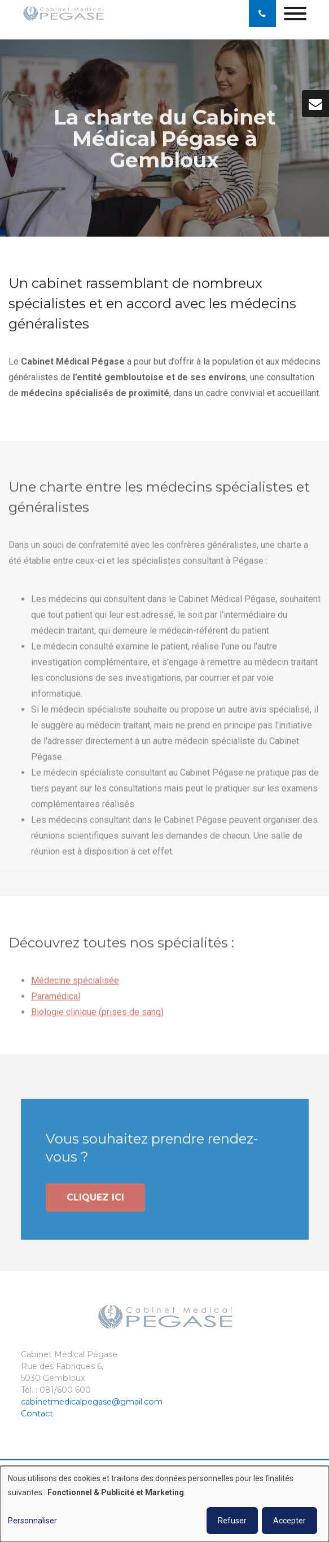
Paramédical (55, 999)
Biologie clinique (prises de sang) (97, 1015)
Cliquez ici (95, 1200)
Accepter (289, 1520)
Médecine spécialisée (75, 983)
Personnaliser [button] (32, 1520)
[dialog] (164, 1504)
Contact (37, 1413)
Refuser (232, 1520)
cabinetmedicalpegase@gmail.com (92, 1402)
